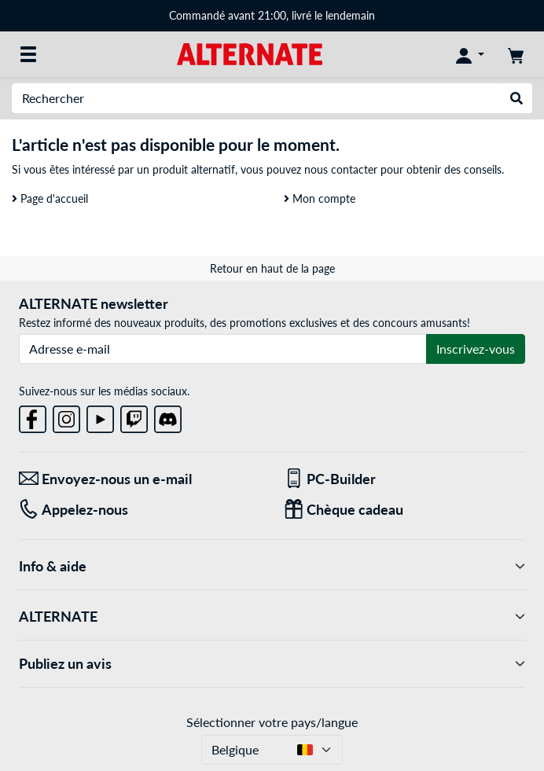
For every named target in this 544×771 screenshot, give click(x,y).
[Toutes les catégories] (28, 54)
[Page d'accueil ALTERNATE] (249, 53)
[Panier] (515, 54)
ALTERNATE (272, 616)
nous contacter (340, 169)
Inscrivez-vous (475, 348)
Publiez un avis (272, 663)
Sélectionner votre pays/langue (272, 721)
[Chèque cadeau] (404, 509)
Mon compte (319, 198)
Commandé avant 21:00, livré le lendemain (272, 15)
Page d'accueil (50, 198)
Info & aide (272, 566)
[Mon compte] (470, 54)
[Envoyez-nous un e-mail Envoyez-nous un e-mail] (139, 479)
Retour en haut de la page (272, 268)
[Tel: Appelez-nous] (139, 509)
